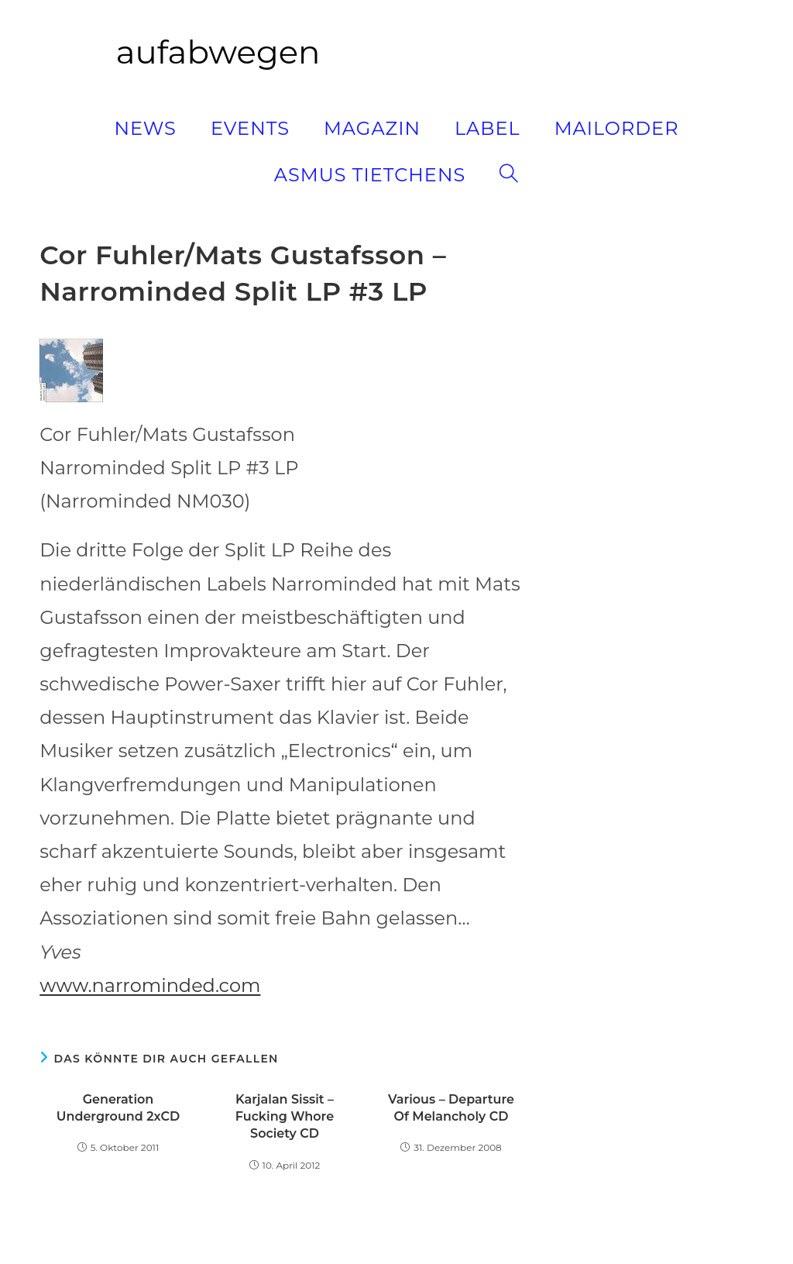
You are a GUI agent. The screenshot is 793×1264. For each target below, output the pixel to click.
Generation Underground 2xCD (118, 1108)
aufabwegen (218, 52)
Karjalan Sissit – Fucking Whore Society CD (284, 1117)
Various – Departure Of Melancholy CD (451, 1108)
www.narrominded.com (149, 985)
